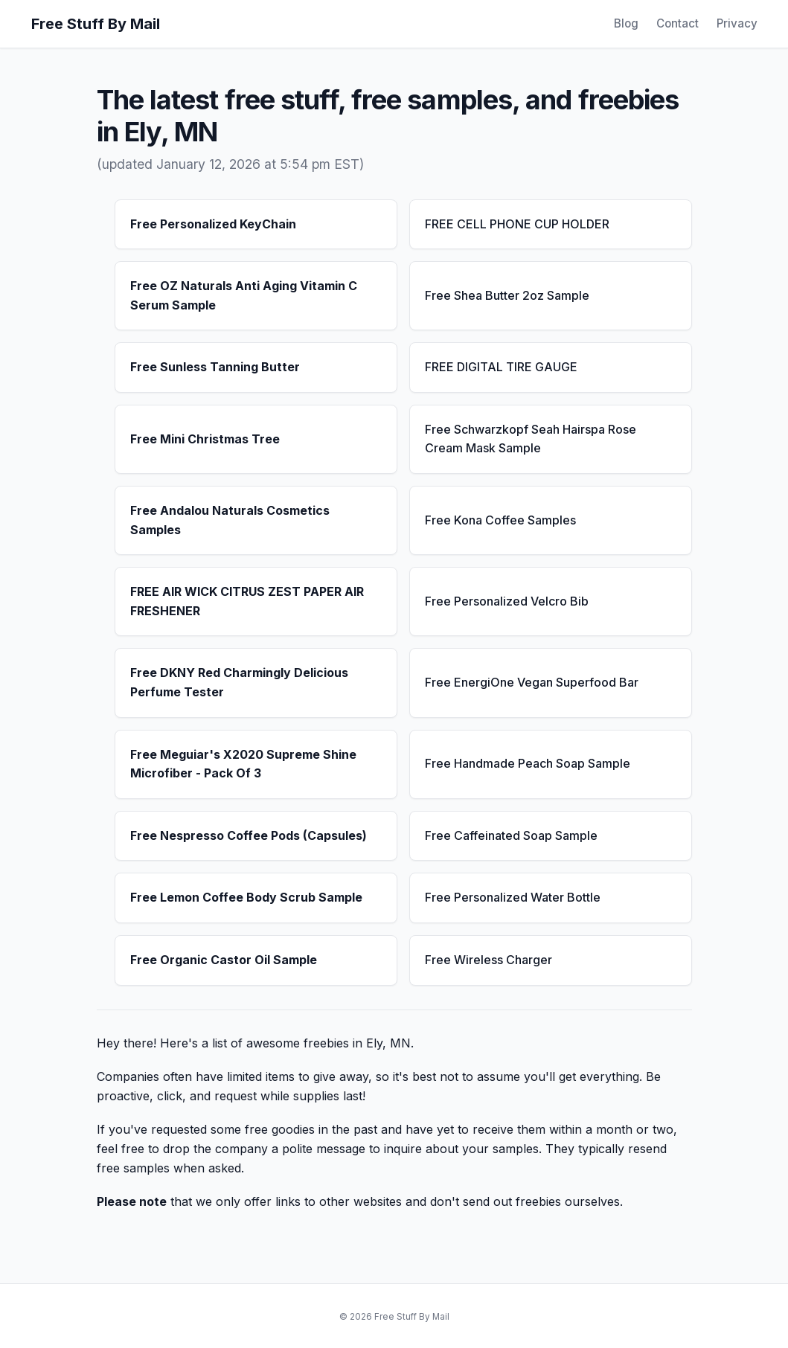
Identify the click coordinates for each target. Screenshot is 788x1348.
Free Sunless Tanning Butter (215, 366)
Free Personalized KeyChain (213, 223)
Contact (677, 23)
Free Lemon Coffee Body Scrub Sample (246, 897)
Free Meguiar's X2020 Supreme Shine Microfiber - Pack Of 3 (243, 764)
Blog (626, 23)
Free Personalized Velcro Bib (507, 601)
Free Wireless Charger (488, 959)
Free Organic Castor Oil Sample (223, 959)
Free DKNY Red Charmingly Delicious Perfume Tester (239, 682)
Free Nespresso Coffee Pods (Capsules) (248, 835)
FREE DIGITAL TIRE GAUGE (501, 366)
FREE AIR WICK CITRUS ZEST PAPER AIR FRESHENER (247, 601)
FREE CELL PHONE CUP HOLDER (517, 223)
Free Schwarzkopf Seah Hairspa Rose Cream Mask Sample (530, 439)
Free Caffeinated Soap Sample (511, 835)
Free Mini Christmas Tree (205, 438)
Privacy (737, 23)
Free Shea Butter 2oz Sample (507, 295)
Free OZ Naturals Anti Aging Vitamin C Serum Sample (243, 295)
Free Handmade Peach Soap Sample (527, 763)
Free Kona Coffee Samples (500, 520)
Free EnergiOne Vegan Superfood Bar (531, 682)
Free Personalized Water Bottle (512, 897)
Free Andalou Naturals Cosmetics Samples (230, 520)
